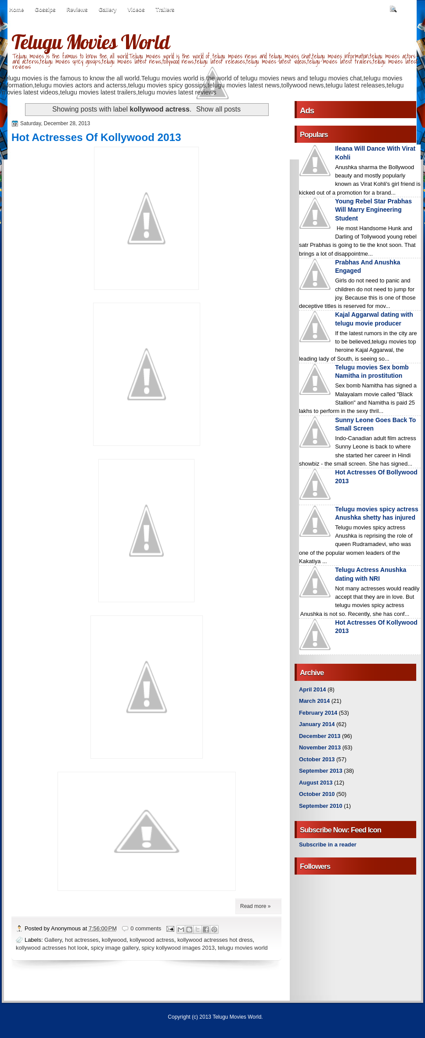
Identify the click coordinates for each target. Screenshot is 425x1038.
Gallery (108, 10)
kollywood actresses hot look (52, 947)
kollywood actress (152, 940)
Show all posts (218, 109)
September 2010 (320, 806)
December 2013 (319, 736)
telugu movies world (243, 947)
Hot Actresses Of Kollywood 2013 (96, 137)
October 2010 (317, 794)
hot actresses (81, 940)
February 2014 (318, 712)
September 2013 (320, 770)
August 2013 (315, 782)
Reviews (77, 10)
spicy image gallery (114, 947)
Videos (135, 10)
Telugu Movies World (90, 41)
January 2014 (317, 724)
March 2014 (314, 701)
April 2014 (312, 689)
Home (16, 10)
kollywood (114, 940)
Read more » (255, 906)
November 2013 (320, 747)
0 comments (145, 928)
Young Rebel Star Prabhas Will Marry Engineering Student (373, 210)
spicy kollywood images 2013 (178, 947)
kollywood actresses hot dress (215, 940)
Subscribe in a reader (328, 844)
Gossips (45, 10)
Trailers (165, 10)
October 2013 (317, 759)
